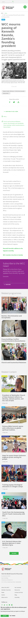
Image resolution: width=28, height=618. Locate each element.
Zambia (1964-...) (6, 93)
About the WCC (5, 587)
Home (2, 13)
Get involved (18, 587)
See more (14, 553)
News (6, 13)
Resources (17, 590)
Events (3, 595)
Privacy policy (6, 276)
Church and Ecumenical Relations (12, 121)
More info (3, 613)
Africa (5, 116)
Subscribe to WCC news (11, 111)
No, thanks (12, 615)
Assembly (17, 597)
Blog (16, 595)
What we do (4, 597)
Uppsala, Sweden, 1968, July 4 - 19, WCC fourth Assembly (13, 91)
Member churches (6, 590)
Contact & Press (19, 592)
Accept (4, 616)
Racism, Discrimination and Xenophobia (14, 123)
